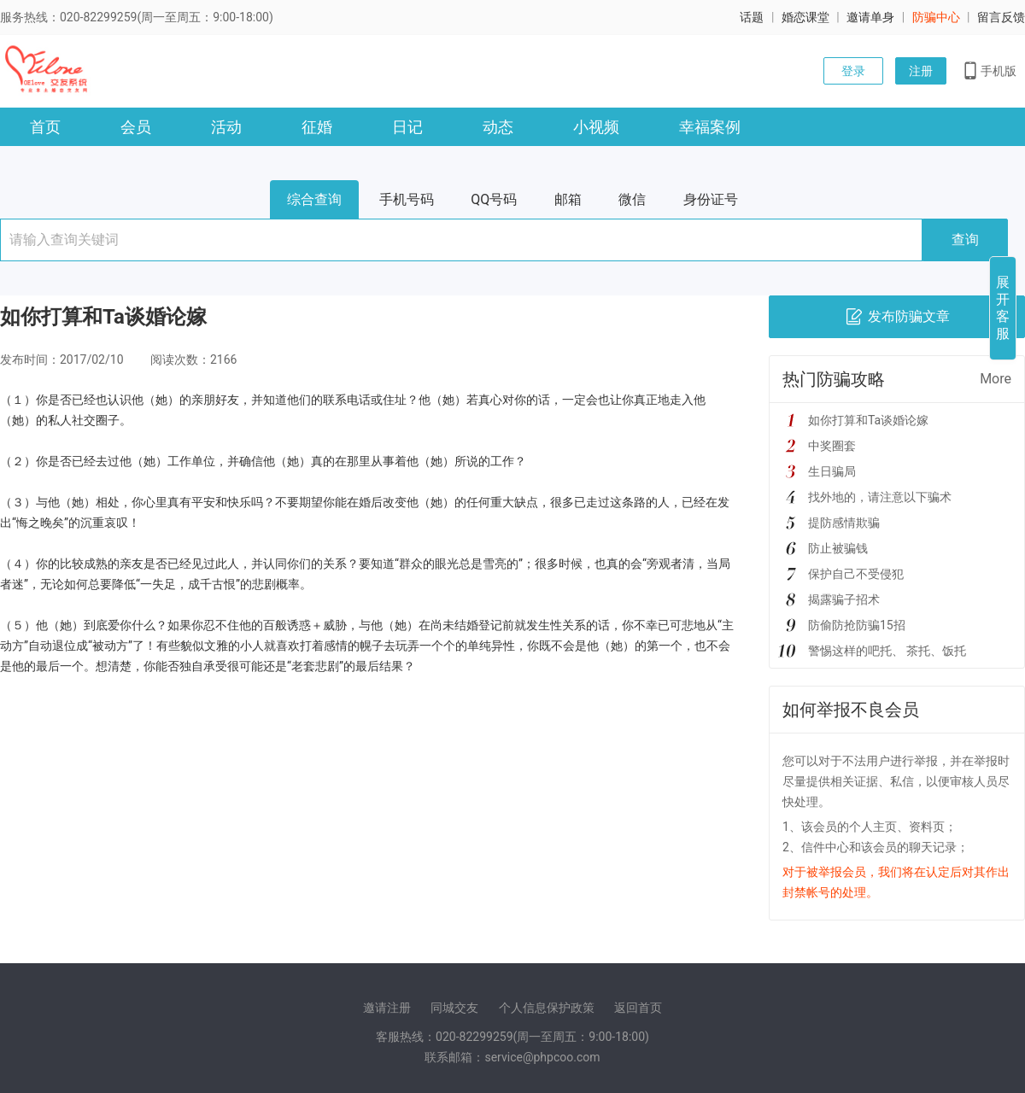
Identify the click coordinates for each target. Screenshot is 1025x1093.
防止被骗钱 (838, 548)
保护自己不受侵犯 (856, 574)
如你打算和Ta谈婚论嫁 (868, 420)
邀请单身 (870, 17)
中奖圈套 (832, 446)
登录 (853, 71)
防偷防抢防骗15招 (856, 625)
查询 (965, 239)
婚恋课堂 (805, 17)
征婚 (317, 127)
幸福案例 (710, 127)
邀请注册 (387, 1007)
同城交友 (454, 1007)
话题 (752, 17)
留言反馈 (1001, 17)
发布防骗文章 (897, 316)
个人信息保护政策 (546, 1007)
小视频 (596, 127)
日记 (407, 127)
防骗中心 (936, 17)
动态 (498, 127)
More (995, 379)
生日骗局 (832, 471)
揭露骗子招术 (844, 599)
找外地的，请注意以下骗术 (880, 497)
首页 (45, 127)
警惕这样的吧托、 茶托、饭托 (887, 651)
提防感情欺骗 (844, 522)
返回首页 (638, 1007)
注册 (921, 71)
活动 (226, 127)
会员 (135, 127)
